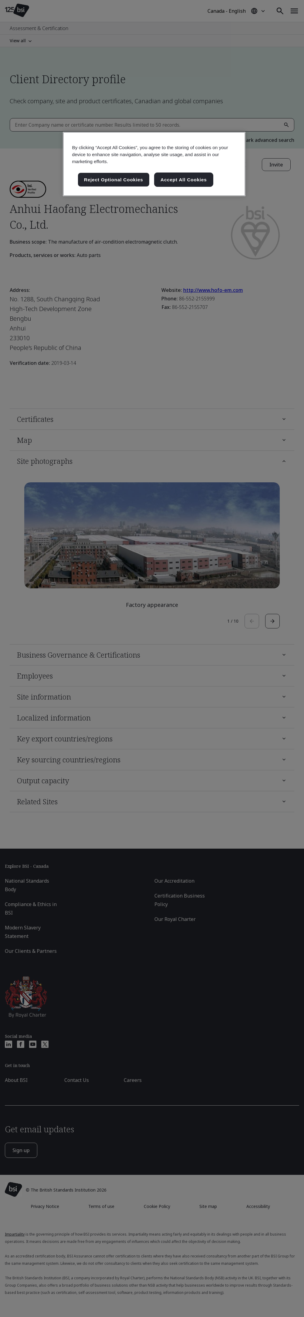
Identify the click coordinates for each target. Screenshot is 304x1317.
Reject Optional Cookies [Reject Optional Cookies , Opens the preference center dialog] (113, 179)
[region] (154, 164)
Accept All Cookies (183, 179)
